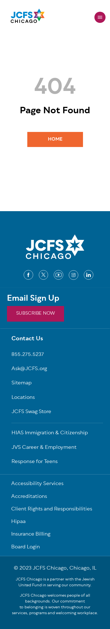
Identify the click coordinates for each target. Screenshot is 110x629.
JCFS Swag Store (31, 412)
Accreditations (29, 496)
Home (55, 139)
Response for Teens (34, 462)
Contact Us (27, 339)
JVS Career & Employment (44, 447)
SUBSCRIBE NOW (35, 313)
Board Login (25, 547)
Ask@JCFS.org (29, 369)
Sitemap (21, 383)
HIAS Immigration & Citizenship (49, 433)
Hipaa (18, 522)
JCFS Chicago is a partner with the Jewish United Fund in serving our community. (55, 582)
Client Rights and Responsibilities (51, 509)
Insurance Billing (30, 534)
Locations (23, 397)
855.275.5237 (27, 354)
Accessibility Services (37, 484)
